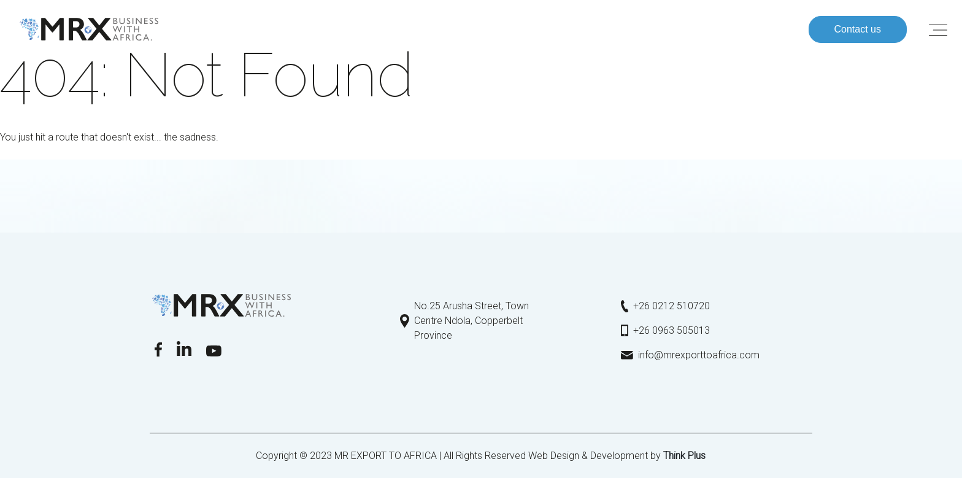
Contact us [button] (857, 29)
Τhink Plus (684, 455)
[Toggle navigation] (938, 29)
